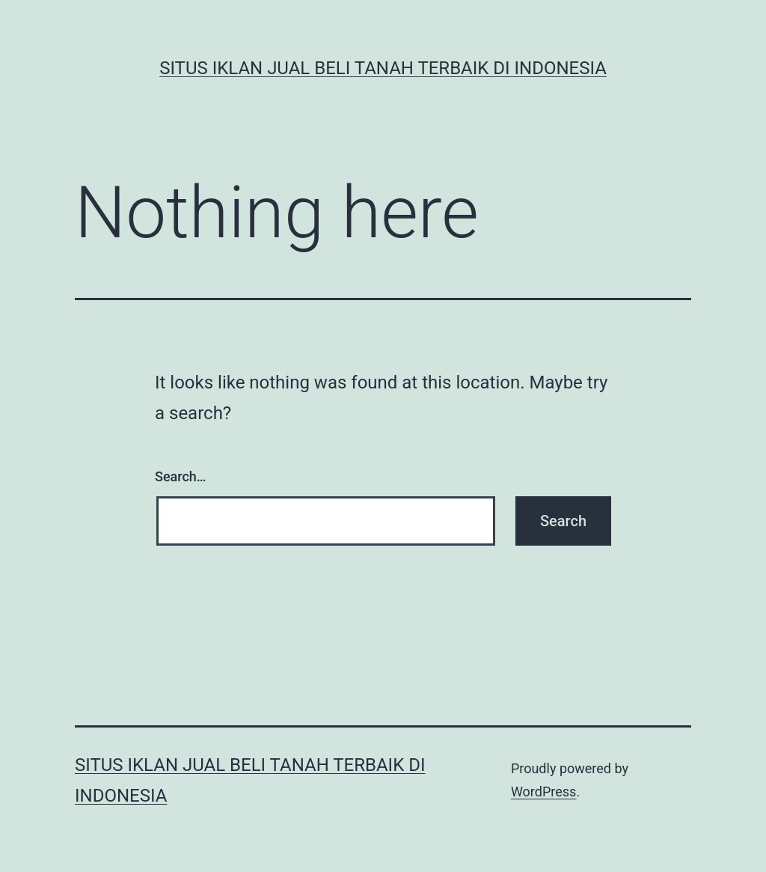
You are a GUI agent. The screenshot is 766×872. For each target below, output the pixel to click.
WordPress (543, 791)
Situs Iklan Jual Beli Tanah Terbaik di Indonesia (383, 68)
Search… (180, 476)
